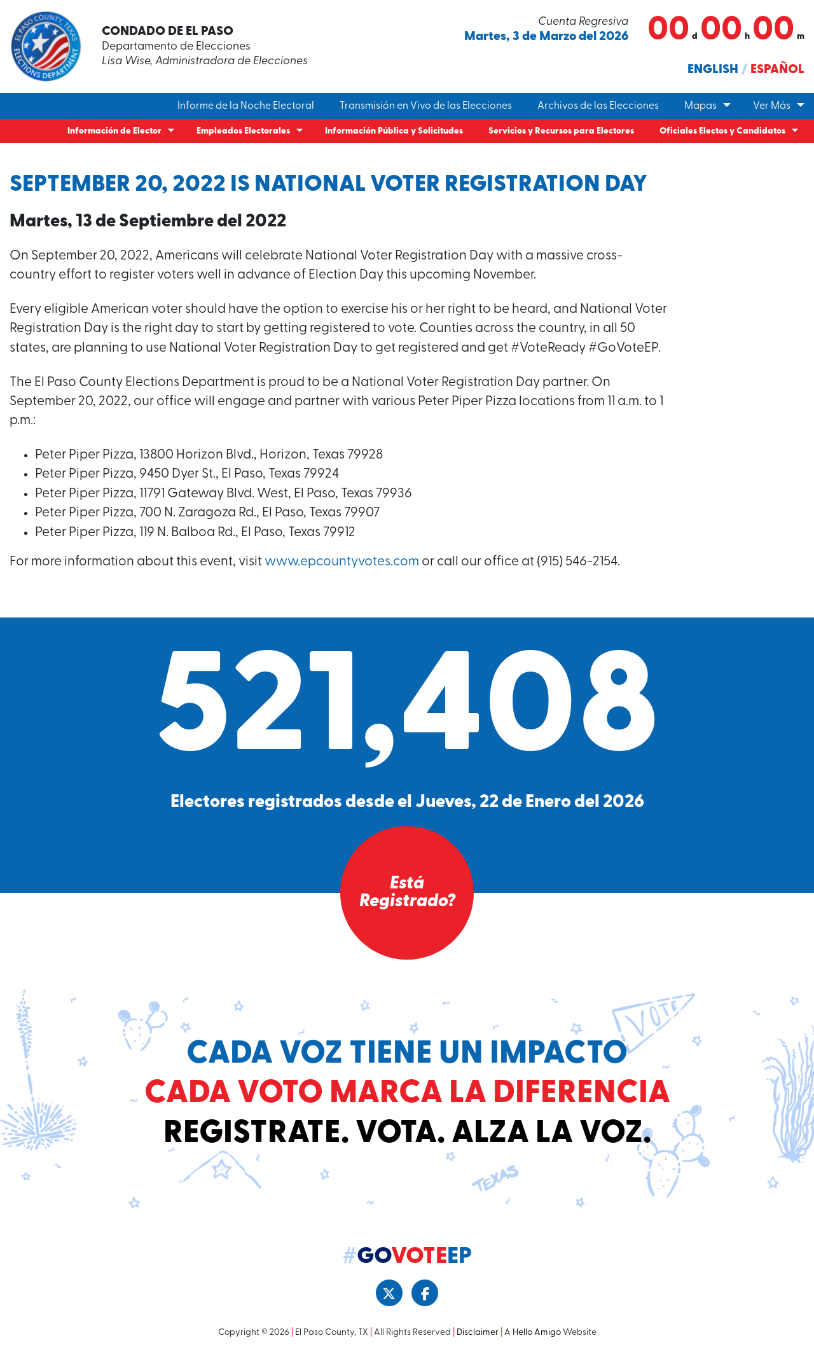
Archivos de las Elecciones (598, 106)
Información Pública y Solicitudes (394, 131)
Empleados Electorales (243, 131)
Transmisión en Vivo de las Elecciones (426, 106)
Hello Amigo (537, 1332)
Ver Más (771, 106)
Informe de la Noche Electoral (245, 106)
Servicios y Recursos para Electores (561, 131)
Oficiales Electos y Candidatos (722, 131)
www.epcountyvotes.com (342, 562)
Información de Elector (114, 131)
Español (777, 70)
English (712, 70)
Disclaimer (478, 1332)
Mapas (700, 106)
